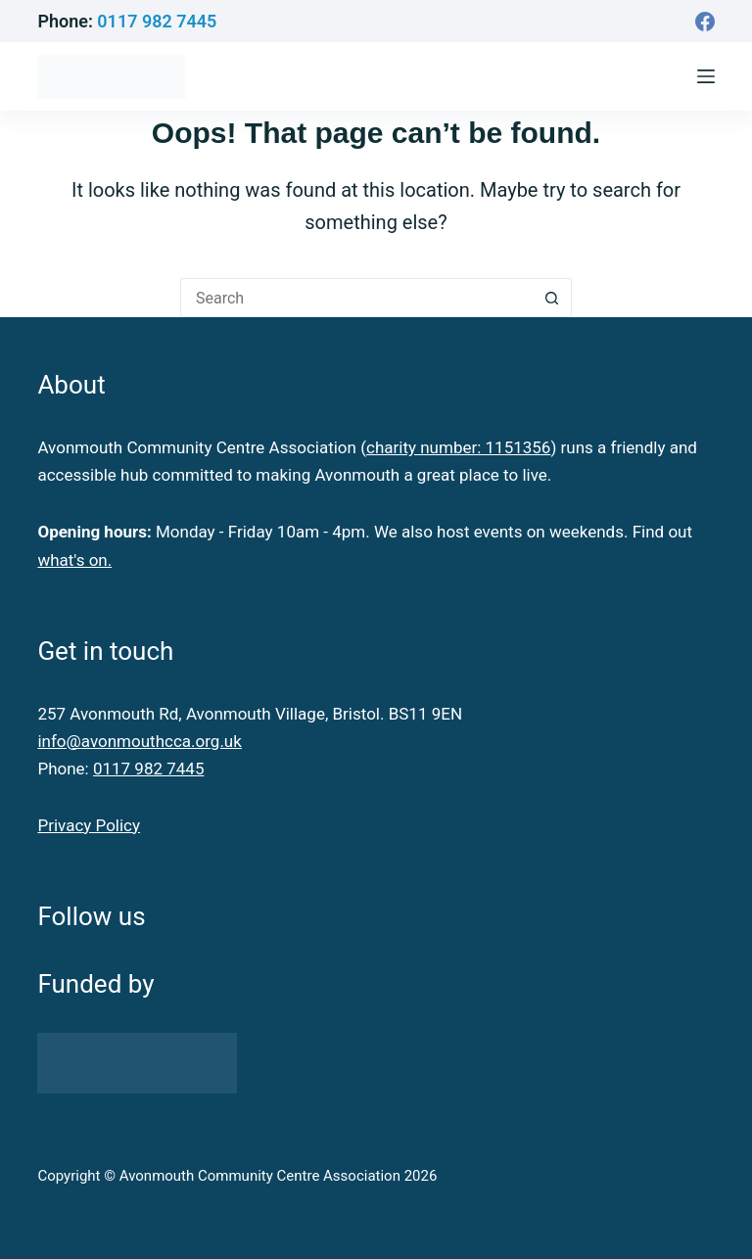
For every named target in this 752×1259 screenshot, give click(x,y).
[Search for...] (356, 297)
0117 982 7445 (156, 21)
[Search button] (552, 297)
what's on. (74, 560)
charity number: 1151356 (458, 447)
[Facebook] (705, 21)
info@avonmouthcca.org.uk (139, 741)
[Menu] (706, 76)
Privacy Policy (88, 825)
